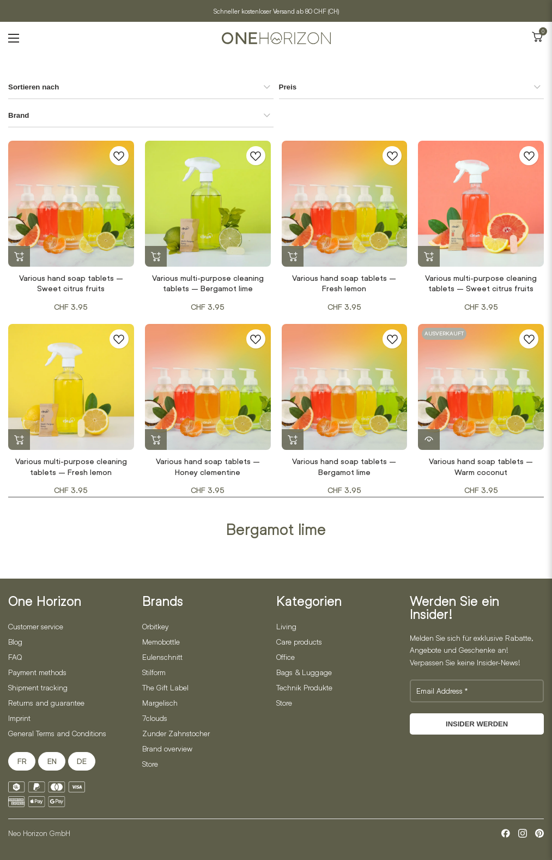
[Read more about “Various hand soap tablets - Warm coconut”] (429, 440)
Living (286, 626)
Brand (18, 115)
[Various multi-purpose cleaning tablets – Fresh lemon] (71, 387)
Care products (299, 641)
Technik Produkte (304, 687)
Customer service (35, 626)
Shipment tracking (38, 687)
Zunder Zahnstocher (176, 733)
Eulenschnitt (162, 656)
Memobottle (161, 641)
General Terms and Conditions (57, 733)
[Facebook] (505, 833)
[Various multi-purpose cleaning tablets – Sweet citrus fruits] (481, 204)
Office (285, 656)
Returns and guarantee (46, 702)
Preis (288, 87)
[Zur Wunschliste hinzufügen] (119, 155)
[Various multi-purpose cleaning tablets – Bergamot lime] (208, 204)
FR (22, 761)
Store (150, 763)
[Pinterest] (539, 833)
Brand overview (167, 748)
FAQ (15, 656)
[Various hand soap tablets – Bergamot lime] (345, 387)
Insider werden (477, 724)
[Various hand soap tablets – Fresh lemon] (345, 204)
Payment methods (37, 672)
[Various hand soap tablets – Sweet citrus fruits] (71, 204)
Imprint (19, 718)
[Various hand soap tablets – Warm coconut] (481, 387)
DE (82, 761)
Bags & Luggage (304, 672)
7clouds (154, 718)
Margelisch (160, 702)
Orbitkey (155, 626)
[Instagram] (522, 833)
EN (52, 761)
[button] (19, 257)
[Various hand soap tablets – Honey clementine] (208, 387)
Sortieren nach (33, 87)
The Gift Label (165, 687)
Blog (15, 641)
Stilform (154, 672)
